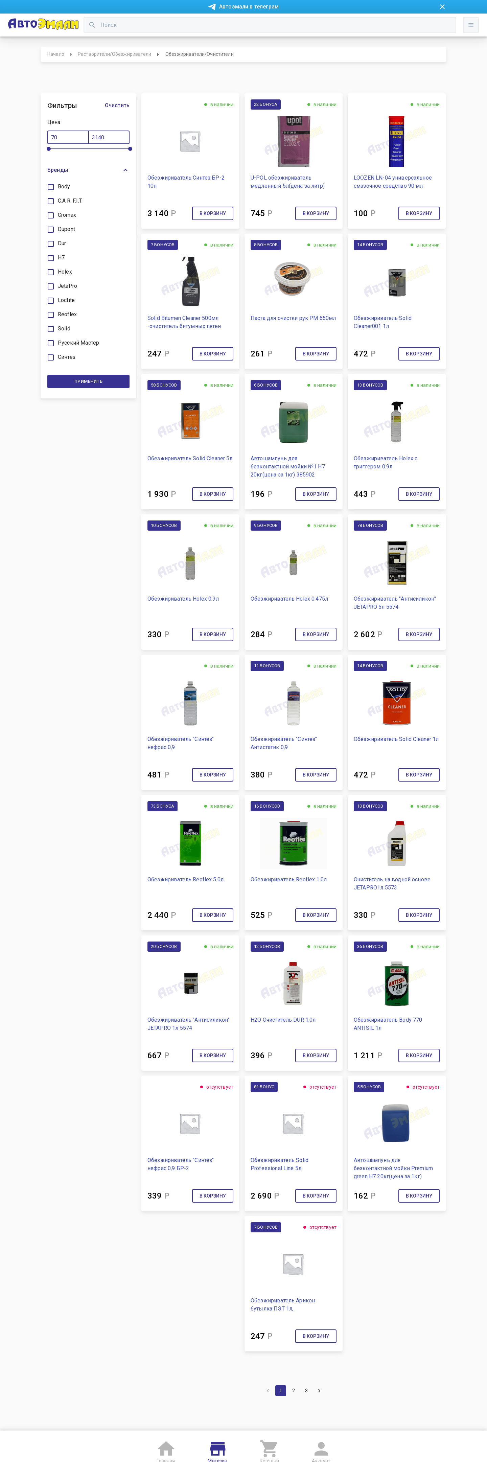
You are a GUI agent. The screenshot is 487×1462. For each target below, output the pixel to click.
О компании (158, 23)
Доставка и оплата (285, 23)
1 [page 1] (280, 1415)
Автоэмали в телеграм (249, 6)
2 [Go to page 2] (293, 1415)
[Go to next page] (319, 1415)
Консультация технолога (346, 23)
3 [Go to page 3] (306, 1415)
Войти (435, 52)
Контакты (191, 23)
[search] (196, 45)
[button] (88, 195)
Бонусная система (233, 23)
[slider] (49, 173)
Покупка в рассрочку (110, 23)
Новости (67, 23)
